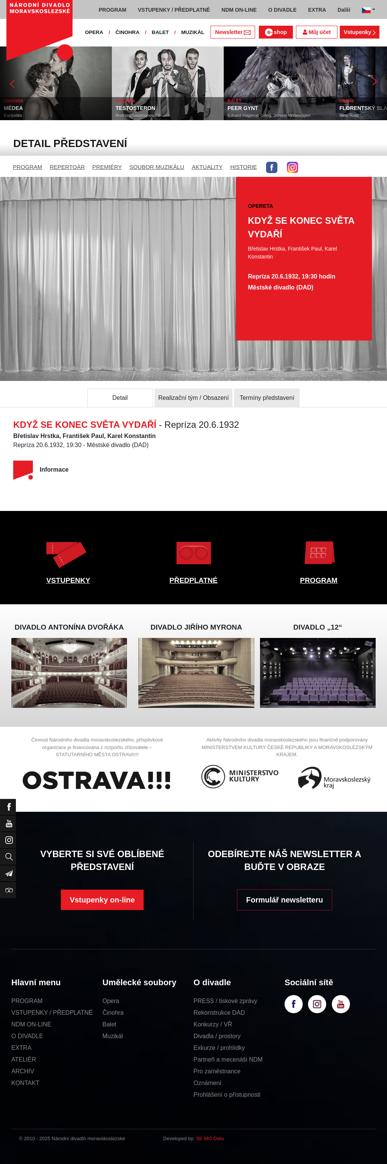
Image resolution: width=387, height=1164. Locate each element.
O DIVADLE (27, 1036)
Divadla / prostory (217, 1036)
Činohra (113, 1012)
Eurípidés (13, 115)
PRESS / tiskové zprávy (225, 1001)
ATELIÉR (23, 1059)
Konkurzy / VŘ (213, 1024)
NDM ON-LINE (31, 1024)
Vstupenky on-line (102, 900)
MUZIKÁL (192, 32)
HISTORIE (243, 167)
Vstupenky (359, 32)
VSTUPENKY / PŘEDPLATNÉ (52, 1012)
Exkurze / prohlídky (219, 1048)
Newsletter (232, 32)
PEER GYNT (243, 108)
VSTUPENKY (68, 580)
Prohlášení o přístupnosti (227, 1094)
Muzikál (112, 1036)
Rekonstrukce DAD (219, 1012)
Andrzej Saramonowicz (138, 115)
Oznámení (207, 1083)
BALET (160, 32)
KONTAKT (25, 1083)
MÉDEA (13, 108)
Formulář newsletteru (284, 900)
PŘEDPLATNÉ (193, 580)
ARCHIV (22, 1071)
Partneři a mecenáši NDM (228, 1059)
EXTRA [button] (317, 10)
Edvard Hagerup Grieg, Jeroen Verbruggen (269, 115)
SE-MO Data (210, 1138)
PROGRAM (27, 167)
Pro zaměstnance (217, 1071)
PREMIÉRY (107, 167)
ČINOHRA (127, 32)
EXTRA (21, 1048)
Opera (110, 1001)
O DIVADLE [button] (282, 10)
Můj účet (317, 32)
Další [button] (343, 10)
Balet (109, 1024)
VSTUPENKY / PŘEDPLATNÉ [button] (174, 10)
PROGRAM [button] (112, 10)
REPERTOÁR (67, 167)
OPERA (94, 32)
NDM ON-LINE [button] (239, 10)
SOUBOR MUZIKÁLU (156, 167)
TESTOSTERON (135, 108)
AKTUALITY (207, 167)
